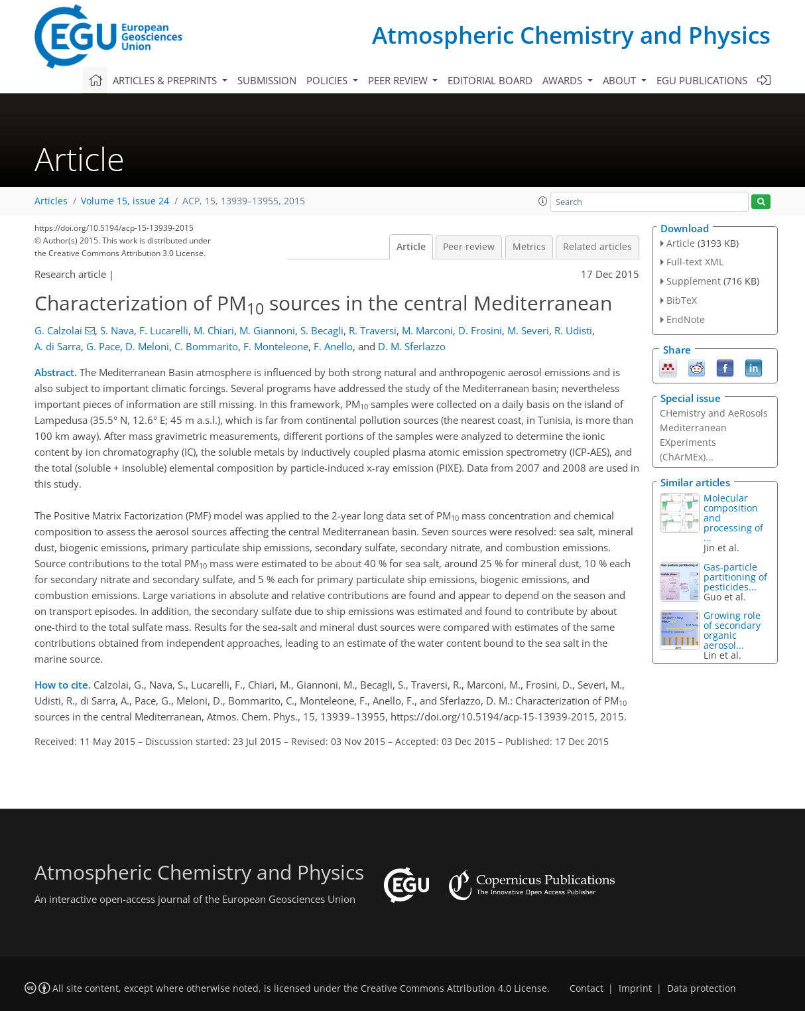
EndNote (685, 319)
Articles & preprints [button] (166, 80)
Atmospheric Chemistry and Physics (571, 34)
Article (411, 247)
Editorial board (490, 80)
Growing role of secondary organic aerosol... (732, 630)
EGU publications (701, 80)
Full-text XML (694, 261)
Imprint (635, 988)
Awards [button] (563, 80)
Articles (51, 201)
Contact (586, 988)
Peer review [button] (399, 80)
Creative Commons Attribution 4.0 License (454, 988)
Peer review (469, 247)
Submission (266, 80)
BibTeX (681, 300)
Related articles (597, 247)
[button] (543, 201)
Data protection (701, 988)
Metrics (529, 247)
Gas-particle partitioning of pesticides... (735, 577)
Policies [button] (328, 80)
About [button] (621, 80)
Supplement (693, 281)
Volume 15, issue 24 (125, 201)
